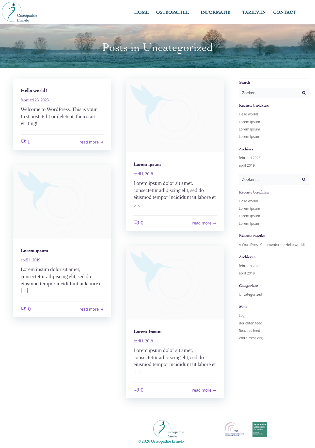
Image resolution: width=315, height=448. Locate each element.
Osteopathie (174, 11)
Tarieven (254, 12)
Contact (284, 12)
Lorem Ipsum (249, 136)
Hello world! (248, 114)
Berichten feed (251, 323)
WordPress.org (251, 338)
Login (243, 315)
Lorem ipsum (249, 121)
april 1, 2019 (143, 174)
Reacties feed (249, 330)
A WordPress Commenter (259, 244)
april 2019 (247, 165)
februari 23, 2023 (35, 100)
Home (141, 12)
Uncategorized (250, 294)
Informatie (218, 11)
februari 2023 (250, 157)
